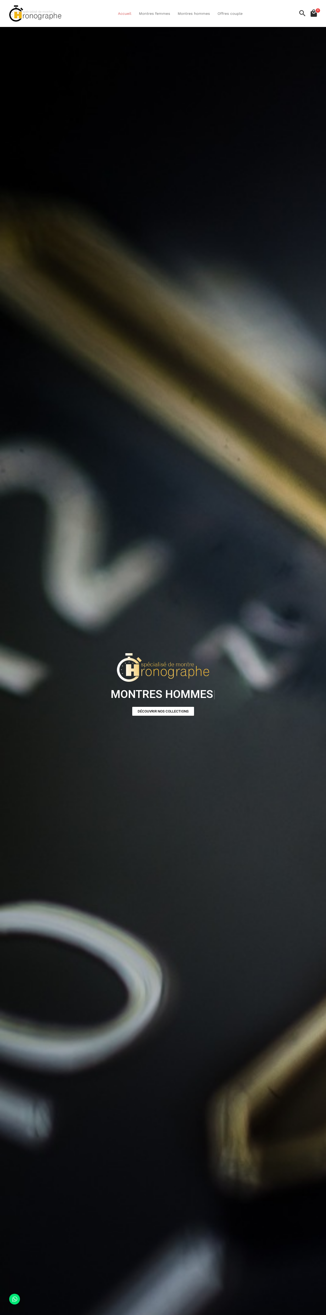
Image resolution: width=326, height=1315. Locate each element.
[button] (163, 711)
